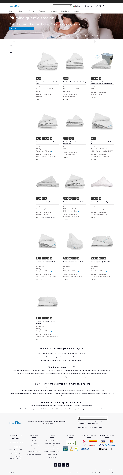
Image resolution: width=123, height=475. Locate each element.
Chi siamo (34, 443)
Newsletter (95, 473)
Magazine (52, 446)
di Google (91, 427)
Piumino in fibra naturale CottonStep (71, 143)
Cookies (70, 473)
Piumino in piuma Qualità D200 (73, 202)
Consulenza (88, 6)
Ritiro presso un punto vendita (52, 451)
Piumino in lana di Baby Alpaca (100, 202)
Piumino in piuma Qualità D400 (46, 262)
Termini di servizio (98, 427)
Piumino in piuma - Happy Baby (46, 142)
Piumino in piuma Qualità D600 (73, 262)
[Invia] (105, 418)
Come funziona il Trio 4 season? (21, 29)
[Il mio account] (103, 6)
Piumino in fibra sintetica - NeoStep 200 (74, 83)
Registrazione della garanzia (52, 443)
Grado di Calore (21, 42)
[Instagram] (63, 465)
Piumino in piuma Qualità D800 (100, 262)
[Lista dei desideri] (100, 6)
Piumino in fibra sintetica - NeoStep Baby (47, 83)
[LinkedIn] (67, 465)
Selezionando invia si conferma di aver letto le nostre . (92, 422)
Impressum (64, 473)
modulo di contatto (15, 458)
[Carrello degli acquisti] (110, 6)
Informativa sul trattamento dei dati (82, 473)
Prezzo (21, 52)
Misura (21, 45)
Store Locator (52, 457)
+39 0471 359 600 (15, 447)
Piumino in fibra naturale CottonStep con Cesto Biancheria (101, 83)
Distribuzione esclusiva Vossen (52, 449)
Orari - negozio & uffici (52, 440)
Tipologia (21, 49)
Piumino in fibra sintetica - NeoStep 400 (101, 143)
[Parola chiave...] (61, 6)
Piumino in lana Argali (43, 202)
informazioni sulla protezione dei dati (88, 423)
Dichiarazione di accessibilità (106, 473)
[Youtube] (59, 465)
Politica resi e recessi (34, 451)
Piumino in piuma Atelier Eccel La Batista (46, 322)
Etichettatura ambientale (34, 454)
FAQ (34, 449)
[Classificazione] (104, 41)
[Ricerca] (70, 6)
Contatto (34, 440)
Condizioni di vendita (34, 446)
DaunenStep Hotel (52, 454)
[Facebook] (55, 465)
